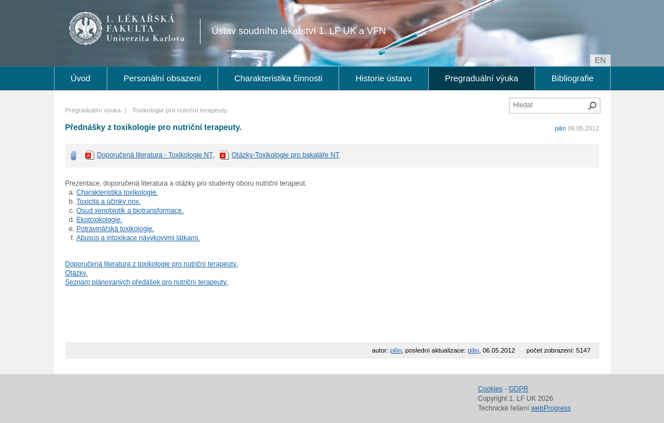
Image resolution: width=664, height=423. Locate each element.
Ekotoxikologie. (100, 220)
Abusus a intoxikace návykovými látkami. (138, 238)
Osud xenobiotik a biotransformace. (130, 211)
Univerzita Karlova (147, 39)
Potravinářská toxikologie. (115, 229)
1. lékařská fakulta (127, 28)
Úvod (80, 78)
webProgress (551, 408)
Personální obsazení (162, 78)
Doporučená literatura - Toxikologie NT (155, 155)
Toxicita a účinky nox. (109, 202)
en (600, 60)
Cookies (490, 389)
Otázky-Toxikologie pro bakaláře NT (286, 155)
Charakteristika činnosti (278, 78)
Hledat (592, 106)
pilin (560, 128)
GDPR (519, 389)
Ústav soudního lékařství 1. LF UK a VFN (299, 31)
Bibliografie (573, 78)
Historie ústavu (384, 78)
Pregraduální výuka (481, 78)
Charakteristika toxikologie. (117, 192)
